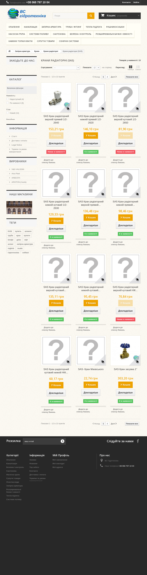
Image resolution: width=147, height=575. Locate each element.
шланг (11, 290)
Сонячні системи (69, 41)
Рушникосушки (115, 26)
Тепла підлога (94, 26)
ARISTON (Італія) (19, 209)
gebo (19, 286)
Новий (14, 112)
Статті (14, 154)
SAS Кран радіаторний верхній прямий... (91, 203)
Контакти (126, 2)
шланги (28, 277)
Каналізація (30, 26)
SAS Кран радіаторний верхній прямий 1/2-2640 (56, 119)
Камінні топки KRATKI (21, 41)
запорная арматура (17, 311)
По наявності (17, 102)
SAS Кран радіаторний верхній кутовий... (56, 289)
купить (18, 277)
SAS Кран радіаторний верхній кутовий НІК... (125, 289)
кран (18, 281)
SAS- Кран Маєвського (91, 369)
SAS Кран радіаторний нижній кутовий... (91, 289)
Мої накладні (58, 463)
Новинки (33, 463)
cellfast (25, 299)
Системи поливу (39, 34)
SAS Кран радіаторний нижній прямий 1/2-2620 (91, 119)
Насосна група (17, 34)
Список (138, 67)
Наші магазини (17, 178)
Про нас (15, 174)
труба (10, 281)
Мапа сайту (34, 492)
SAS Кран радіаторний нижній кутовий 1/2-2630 (56, 205)
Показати (87, 67)
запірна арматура (25, 290)
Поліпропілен (12, 507)
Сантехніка (59, 34)
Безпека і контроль (80, 34)
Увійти (136, 2)
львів (20, 294)
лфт (26, 286)
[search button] (90, 16)
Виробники (17, 189)
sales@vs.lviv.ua (117, 471)
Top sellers (34, 467)
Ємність (10, 524)
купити (27, 281)
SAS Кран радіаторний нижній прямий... (125, 203)
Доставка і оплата (19, 158)
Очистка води (12, 482)
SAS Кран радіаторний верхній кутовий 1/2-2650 (125, 119)
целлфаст (21, 303)
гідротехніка (13, 299)
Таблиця (131, 67)
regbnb (11, 294)
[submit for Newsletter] (62, 441)
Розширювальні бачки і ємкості (114, 34)
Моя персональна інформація (66, 471)
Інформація (18, 146)
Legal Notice (16, 163)
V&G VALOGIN (17, 196)
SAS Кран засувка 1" (125, 369)
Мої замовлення (60, 460)
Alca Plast (15, 201)
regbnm (11, 307)
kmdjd (10, 286)
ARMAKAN (16, 214)
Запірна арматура (51, 26)
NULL (14, 122)
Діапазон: (10, 132)
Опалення (14, 26)
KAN (10, 277)
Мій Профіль (61, 455)
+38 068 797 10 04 (37, 2)
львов (21, 307)
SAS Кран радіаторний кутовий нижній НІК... (56, 371)
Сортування (46, 67)
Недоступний (17, 98)
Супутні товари (46, 41)
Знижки (32, 460)
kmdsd (11, 303)
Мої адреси (58, 467)
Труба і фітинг (73, 26)
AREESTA (15, 205)
